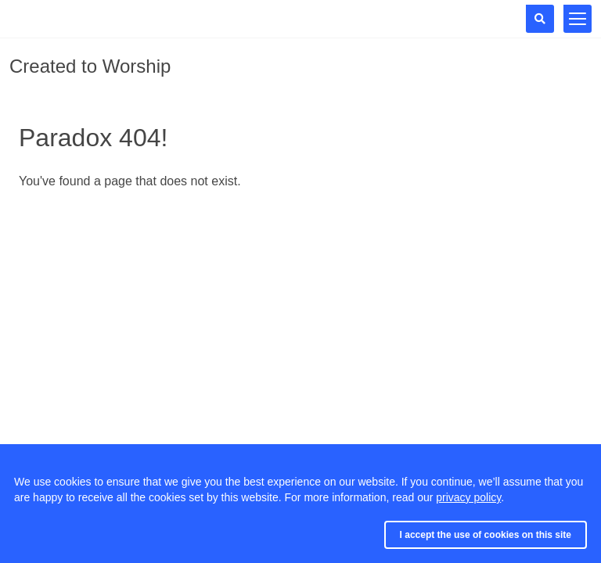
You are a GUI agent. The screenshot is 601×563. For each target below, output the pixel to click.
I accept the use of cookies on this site (485, 534)
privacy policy (468, 497)
